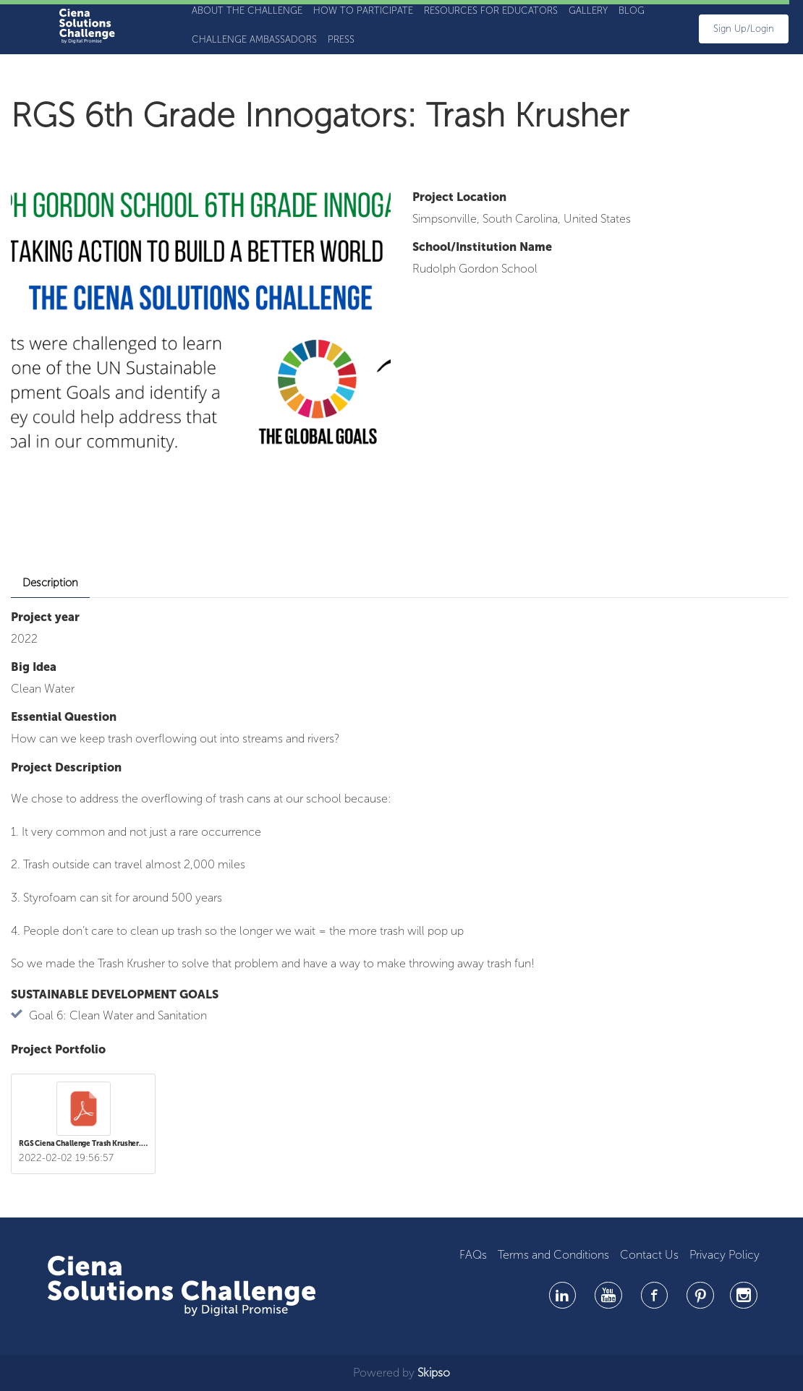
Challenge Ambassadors (254, 39)
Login (762, 28)
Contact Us (649, 1255)
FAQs (473, 1255)
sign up (730, 28)
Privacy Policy (724, 1255)
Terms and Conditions (553, 1255)
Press (341, 39)
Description (50, 582)
